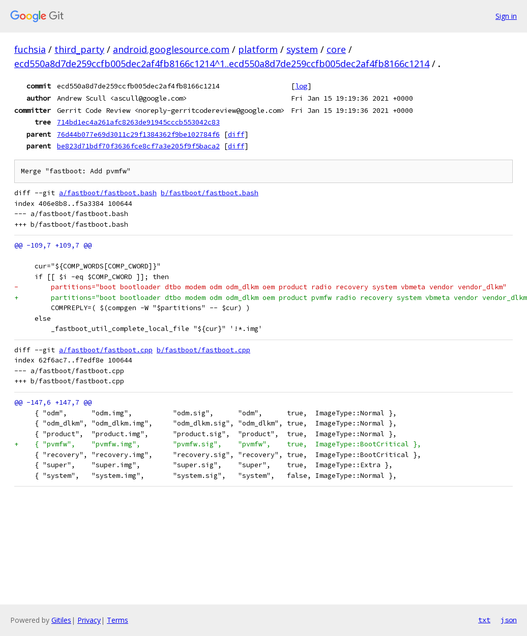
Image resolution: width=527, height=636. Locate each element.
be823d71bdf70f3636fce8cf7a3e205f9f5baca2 (138, 145)
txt (484, 619)
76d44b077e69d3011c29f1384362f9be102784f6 (138, 134)
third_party (79, 49)
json (509, 619)
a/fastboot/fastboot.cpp (106, 350)
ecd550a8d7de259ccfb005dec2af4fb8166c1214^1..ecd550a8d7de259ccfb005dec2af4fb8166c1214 (221, 63)
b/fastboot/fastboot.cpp (203, 350)
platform (258, 49)
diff (236, 134)
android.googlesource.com (171, 49)
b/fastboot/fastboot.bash (209, 193)
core (336, 49)
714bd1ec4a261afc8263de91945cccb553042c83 (138, 122)
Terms (117, 620)
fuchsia (30, 49)
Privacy (89, 620)
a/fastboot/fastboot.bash (108, 193)
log (301, 85)
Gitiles (61, 620)
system (302, 49)
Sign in (506, 16)
